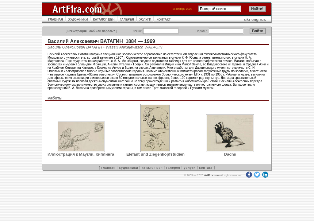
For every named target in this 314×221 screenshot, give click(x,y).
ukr (247, 19)
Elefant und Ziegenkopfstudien (155, 154)
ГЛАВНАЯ (55, 19)
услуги (190, 167)
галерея (173, 167)
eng (254, 19)
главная (108, 167)
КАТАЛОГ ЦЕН (103, 19)
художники (128, 167)
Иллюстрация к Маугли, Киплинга (81, 154)
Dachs (230, 154)
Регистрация (77, 31)
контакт (206, 167)
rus (263, 19)
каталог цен (152, 167)
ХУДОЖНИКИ (78, 19)
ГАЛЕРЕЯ (127, 19)
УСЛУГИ (145, 19)
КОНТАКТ (163, 19)
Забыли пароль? (102, 31)
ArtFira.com (212, 175)
